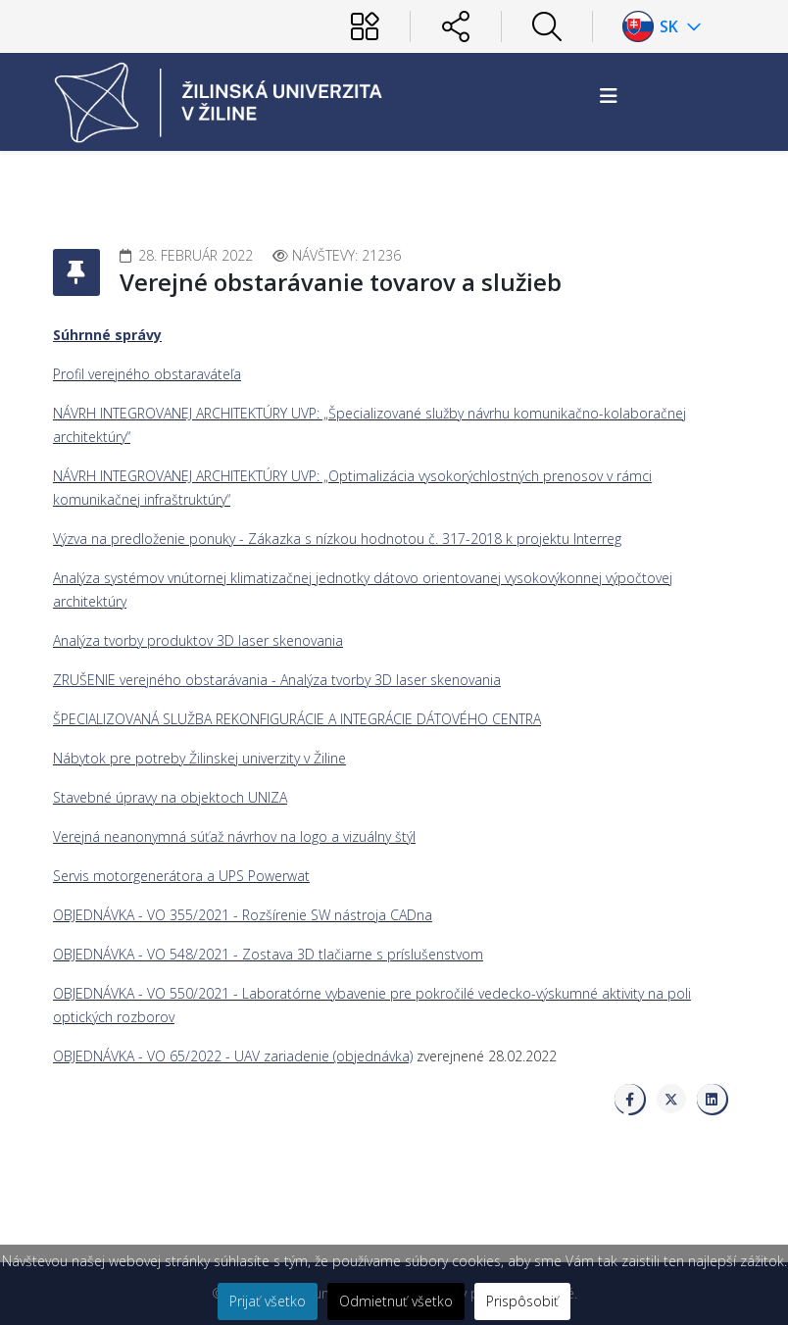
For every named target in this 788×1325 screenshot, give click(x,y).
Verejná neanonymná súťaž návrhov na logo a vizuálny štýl (234, 836)
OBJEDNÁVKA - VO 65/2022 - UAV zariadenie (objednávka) (233, 1056)
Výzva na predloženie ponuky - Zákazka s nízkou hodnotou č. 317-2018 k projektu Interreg (337, 538)
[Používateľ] (364, 26)
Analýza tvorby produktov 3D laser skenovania (198, 640)
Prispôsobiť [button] (522, 1301)
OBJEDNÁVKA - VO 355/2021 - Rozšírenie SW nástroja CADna (242, 915)
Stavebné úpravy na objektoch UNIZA (170, 797)
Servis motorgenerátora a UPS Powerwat (181, 875)
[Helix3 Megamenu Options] (608, 95)
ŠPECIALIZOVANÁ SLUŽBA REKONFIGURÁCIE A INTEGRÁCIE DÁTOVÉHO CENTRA (297, 719)
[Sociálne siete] (455, 26)
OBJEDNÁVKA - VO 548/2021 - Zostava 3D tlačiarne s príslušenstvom (268, 954)
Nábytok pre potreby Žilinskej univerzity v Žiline (199, 758)
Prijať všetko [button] (267, 1301)
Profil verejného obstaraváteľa (147, 374)
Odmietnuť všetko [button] (396, 1301)
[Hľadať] (546, 26)
